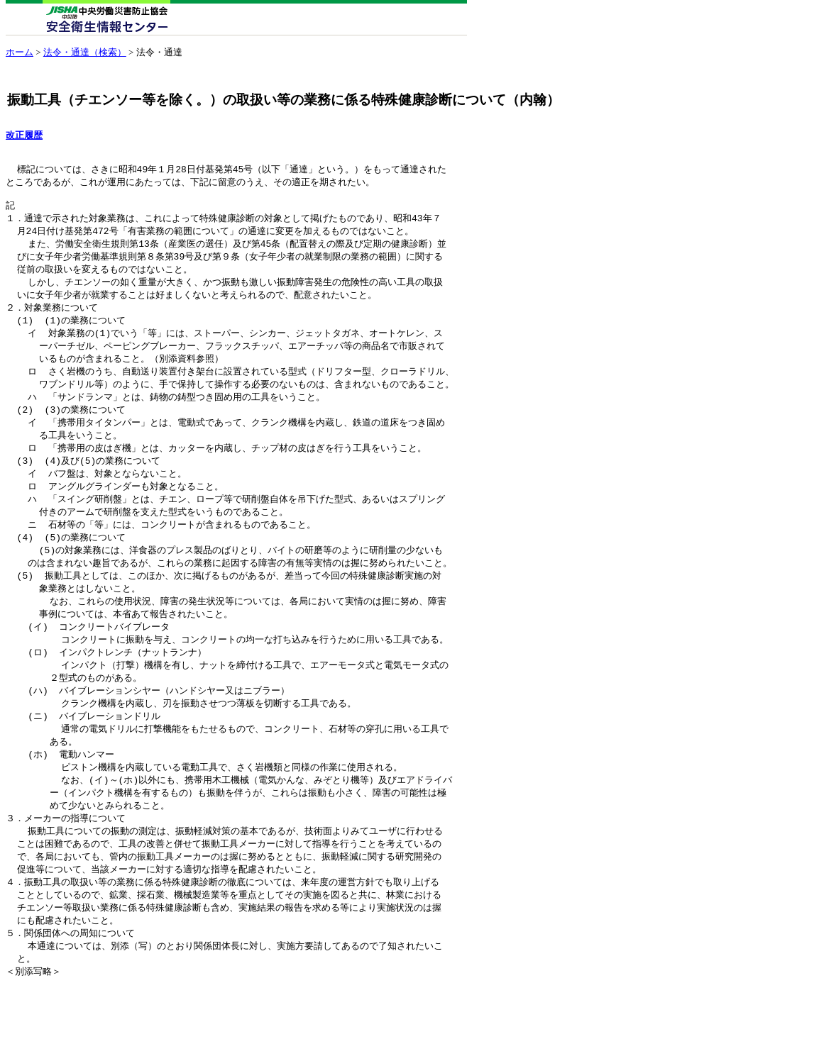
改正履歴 (24, 135)
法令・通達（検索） (84, 52)
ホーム (19, 52)
